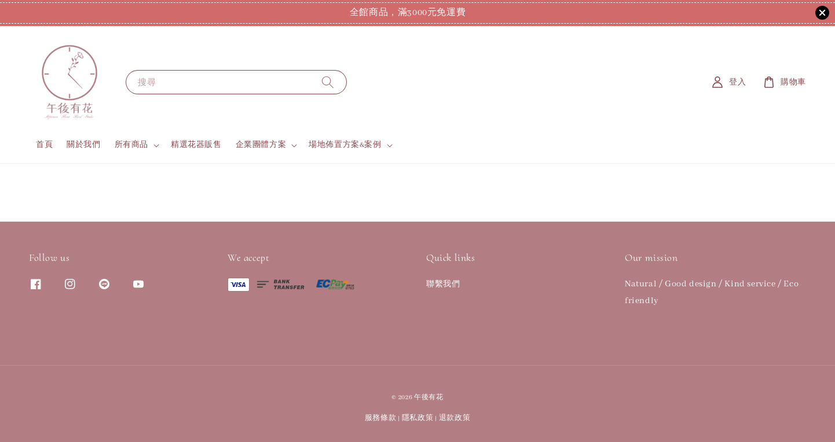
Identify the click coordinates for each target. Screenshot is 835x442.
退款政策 (455, 418)
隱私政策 (418, 418)
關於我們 (83, 145)
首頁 (44, 145)
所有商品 (131, 145)
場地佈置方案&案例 (345, 145)
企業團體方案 (261, 145)
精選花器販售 (196, 145)
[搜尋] (327, 82)
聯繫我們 (443, 284)
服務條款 (381, 418)
